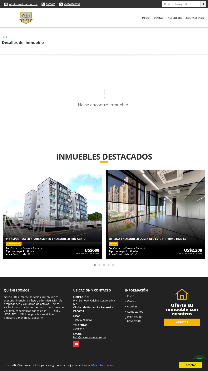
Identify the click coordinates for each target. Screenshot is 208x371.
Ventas (158, 18)
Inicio (145, 18)
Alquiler (132, 306)
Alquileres (174, 18)
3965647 (50, 4)
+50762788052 (72, 4)
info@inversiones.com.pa (23, 4)
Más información (102, 365)
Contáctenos (195, 18)
